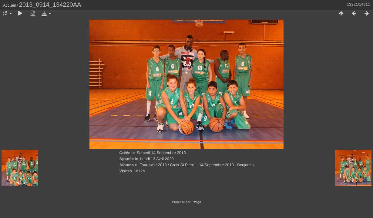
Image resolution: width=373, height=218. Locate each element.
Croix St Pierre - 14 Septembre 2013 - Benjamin (212, 165)
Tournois (147, 165)
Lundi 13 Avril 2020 (156, 159)
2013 (162, 165)
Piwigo (196, 202)
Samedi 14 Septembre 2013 (161, 152)
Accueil (9, 5)
